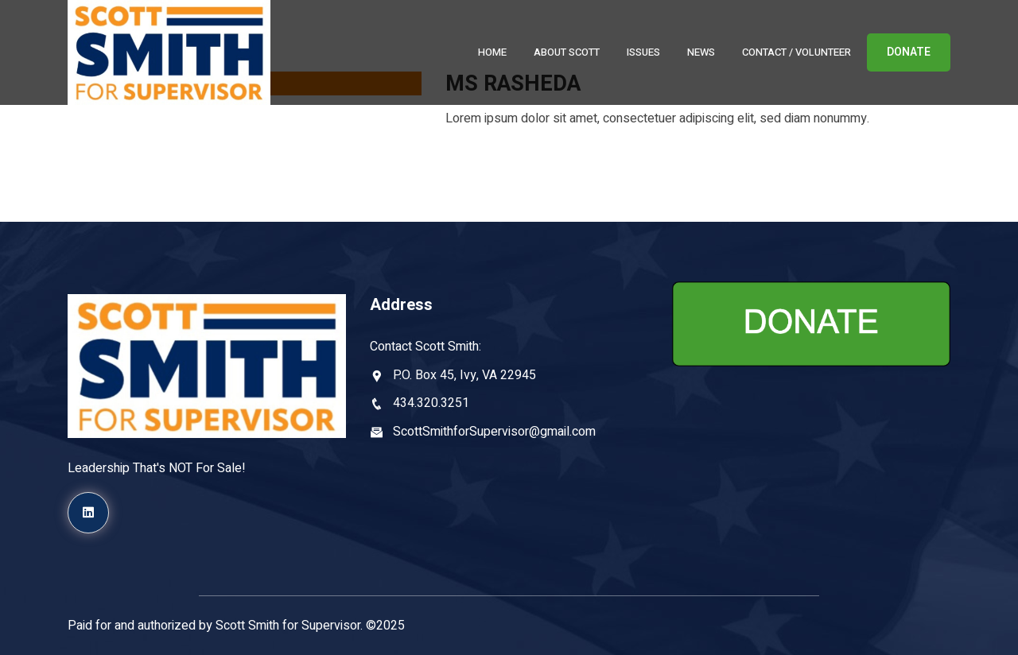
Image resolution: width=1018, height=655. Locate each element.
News (701, 52)
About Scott (567, 52)
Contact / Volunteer (796, 52)
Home (492, 52)
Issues (643, 52)
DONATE (909, 52)
